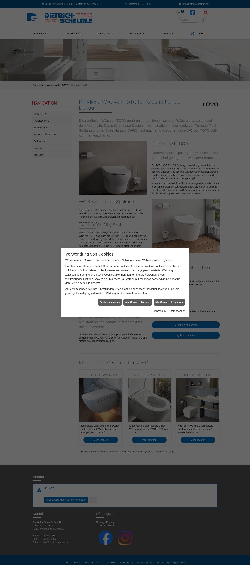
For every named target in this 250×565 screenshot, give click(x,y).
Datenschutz (177, 257)
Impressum (159, 257)
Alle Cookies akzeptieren (169, 248)
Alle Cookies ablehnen (137, 248)
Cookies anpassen (110, 248)
